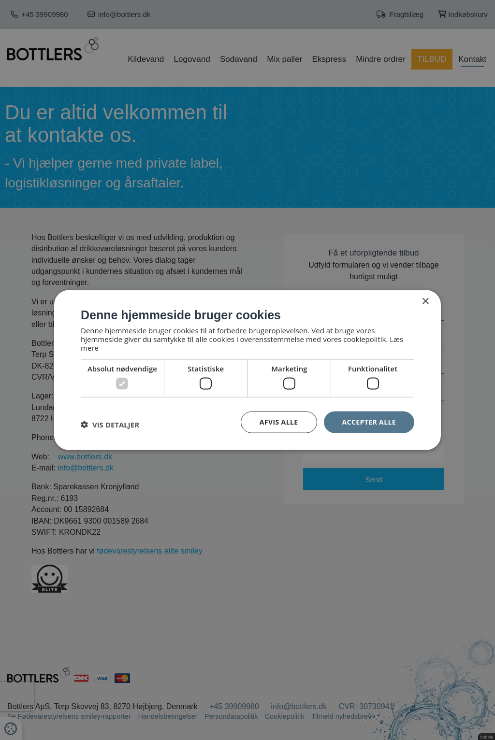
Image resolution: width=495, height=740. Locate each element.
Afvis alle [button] (279, 422)
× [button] (425, 301)
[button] (110, 424)
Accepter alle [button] (369, 422)
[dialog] (247, 370)
